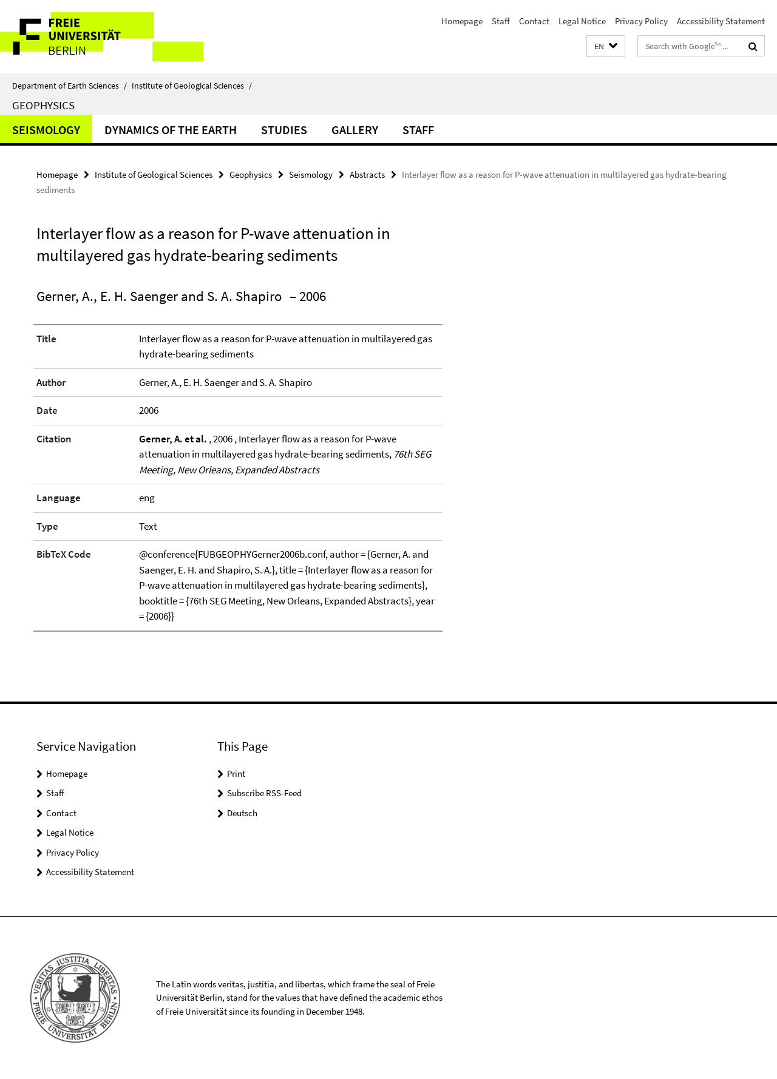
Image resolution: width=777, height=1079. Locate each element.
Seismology (46, 129)
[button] (605, 46)
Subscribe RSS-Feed (264, 793)
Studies (284, 129)
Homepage (462, 21)
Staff (501, 21)
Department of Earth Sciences (69, 85)
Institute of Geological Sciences (192, 85)
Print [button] (236, 773)
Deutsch (242, 813)
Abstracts (367, 174)
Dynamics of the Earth (170, 129)
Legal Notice (582, 21)
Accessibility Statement (721, 21)
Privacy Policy (641, 21)
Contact (534, 21)
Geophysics (43, 105)
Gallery (354, 129)
